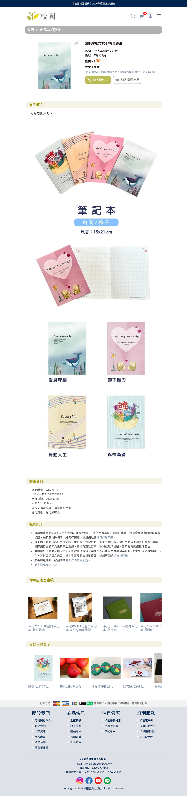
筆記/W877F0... (38, 686)
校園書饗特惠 (113, 720)
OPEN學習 (146, 737)
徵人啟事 (40, 737)
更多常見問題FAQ (45, 565)
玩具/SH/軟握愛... (72, 686)
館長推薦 (75, 726)
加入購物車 (97, 79)
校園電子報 (146, 720)
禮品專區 (75, 731)
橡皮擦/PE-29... (102, 686)
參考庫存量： (93, 67)
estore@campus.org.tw (98, 764)
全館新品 (75, 720)
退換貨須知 (121, 555)
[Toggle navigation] (159, 15)
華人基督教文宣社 (106, 51)
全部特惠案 (111, 726)
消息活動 (40, 742)
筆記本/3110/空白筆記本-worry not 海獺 (81, 628)
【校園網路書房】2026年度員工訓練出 (93, 3)
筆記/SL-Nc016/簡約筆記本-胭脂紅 (157, 628)
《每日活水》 (148, 726)
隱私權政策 (41, 747)
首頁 (30, 29)
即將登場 (75, 742)
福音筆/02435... (134, 686)
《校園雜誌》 (148, 731)
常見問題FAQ (43, 720)
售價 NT (90, 61)
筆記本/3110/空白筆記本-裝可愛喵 (43, 628)
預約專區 (110, 731)
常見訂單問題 (105, 537)
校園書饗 (75, 737)
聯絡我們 (40, 726)
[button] (133, 16)
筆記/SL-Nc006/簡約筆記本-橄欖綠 (120, 628)
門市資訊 (40, 731)
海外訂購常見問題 (76, 560)
